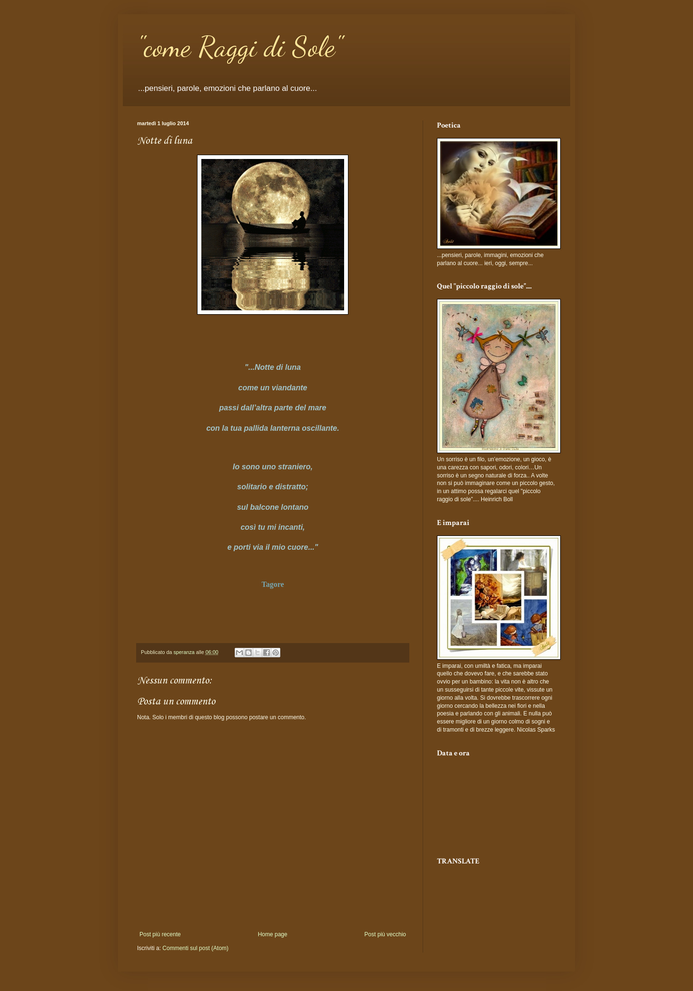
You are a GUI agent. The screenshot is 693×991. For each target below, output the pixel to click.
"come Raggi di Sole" (239, 47)
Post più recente (160, 934)
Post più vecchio (385, 934)
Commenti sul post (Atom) (195, 948)
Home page (272, 934)
